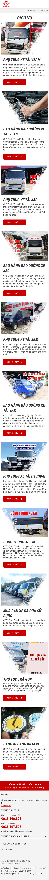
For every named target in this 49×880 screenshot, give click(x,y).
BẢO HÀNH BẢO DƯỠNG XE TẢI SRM (24, 408)
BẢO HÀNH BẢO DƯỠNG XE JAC (24, 268)
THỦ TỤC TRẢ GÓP (17, 679)
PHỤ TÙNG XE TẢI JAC (20, 199)
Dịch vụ (44, 10)
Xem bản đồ (6, 805)
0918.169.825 (11, 818)
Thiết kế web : (6, 864)
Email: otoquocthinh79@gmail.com (16, 831)
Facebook (7, 849)
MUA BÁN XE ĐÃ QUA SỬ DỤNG (22, 613)
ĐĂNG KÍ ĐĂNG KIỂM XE (21, 744)
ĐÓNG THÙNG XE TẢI (19, 542)
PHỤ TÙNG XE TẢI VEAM (21, 59)
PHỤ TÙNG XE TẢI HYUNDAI (24, 476)
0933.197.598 (11, 827)
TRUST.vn (16, 864)
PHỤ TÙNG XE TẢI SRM (20, 339)
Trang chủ (30, 10)
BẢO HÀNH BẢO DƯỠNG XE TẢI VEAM (24, 131)
